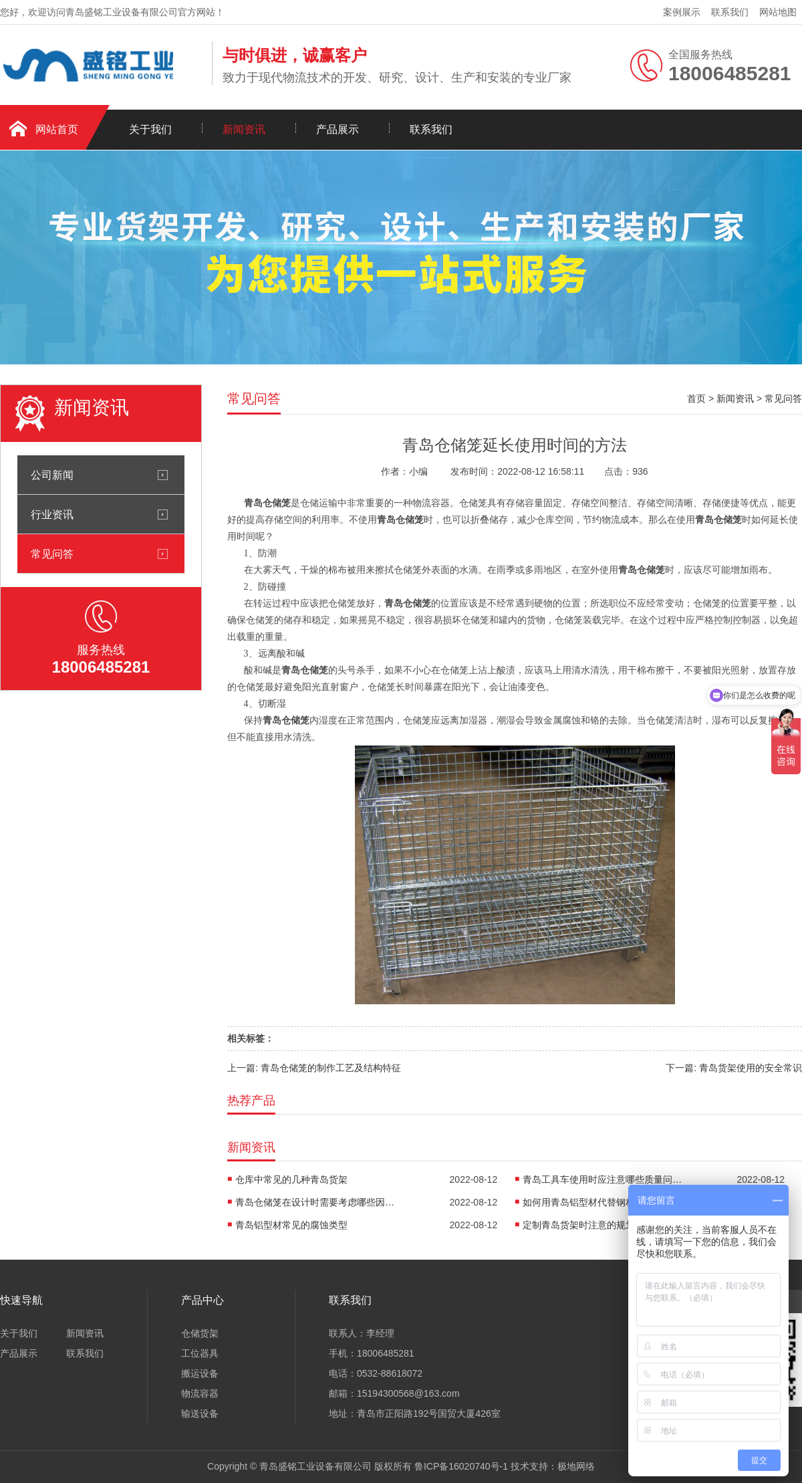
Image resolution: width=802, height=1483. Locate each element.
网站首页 (56, 129)
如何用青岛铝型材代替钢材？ (583, 1202)
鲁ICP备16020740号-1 (461, 1466)
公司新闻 (52, 475)
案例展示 (681, 12)
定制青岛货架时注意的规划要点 (588, 1225)
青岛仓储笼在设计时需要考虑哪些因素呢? (315, 1202)
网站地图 (778, 12)
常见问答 (52, 554)
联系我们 (730, 12)
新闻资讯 (244, 129)
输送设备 (200, 1413)
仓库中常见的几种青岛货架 (291, 1179)
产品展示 (337, 129)
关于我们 (150, 129)
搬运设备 (200, 1373)
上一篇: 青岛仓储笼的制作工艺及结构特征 (314, 1067)
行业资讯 (52, 514)
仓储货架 (200, 1333)
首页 (696, 398)
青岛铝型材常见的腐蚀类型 (291, 1225)
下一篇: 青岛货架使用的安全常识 (734, 1067)
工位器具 (200, 1353)
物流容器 (200, 1393)
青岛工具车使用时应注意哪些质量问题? (603, 1179)
